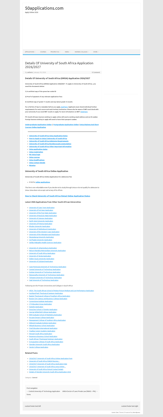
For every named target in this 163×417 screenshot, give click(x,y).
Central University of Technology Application (45, 269)
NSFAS (67, 52)
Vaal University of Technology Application (43, 280)
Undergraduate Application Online (38, 125)
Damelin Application (36, 307)
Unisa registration (36, 152)
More (95, 52)
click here (84, 112)
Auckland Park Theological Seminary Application (46, 293)
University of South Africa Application (42, 253)
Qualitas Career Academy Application (42, 331)
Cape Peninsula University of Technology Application (47, 267)
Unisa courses (34, 157)
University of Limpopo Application (41, 218)
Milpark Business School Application (42, 326)
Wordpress (136, 412)
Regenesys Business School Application (43, 336)
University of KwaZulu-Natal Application (43, 216)
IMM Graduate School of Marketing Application (45, 315)
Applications (29, 52)
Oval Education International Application (43, 328)
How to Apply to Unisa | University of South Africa (48, 138)
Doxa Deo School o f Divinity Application (43, 309)
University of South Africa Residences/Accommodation (50, 144)
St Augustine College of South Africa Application (46, 342)
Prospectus (55, 52)
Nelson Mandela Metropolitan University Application (47, 251)
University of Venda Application (40, 256)
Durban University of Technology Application (45, 272)
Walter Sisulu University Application (41, 259)
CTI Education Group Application (40, 304)
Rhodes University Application (39, 226)
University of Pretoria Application (40, 224)
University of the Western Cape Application (44, 232)
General (34, 377)
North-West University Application (41, 221)
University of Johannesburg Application (43, 248)
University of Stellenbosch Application (42, 229)
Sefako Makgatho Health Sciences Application (45, 243)
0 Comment (96, 72)
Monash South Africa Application (40, 334)
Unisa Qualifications (36, 160)
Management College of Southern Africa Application (47, 320)
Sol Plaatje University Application (40, 240)
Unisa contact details (37, 163)
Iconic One (115, 412)
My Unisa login (34, 155)
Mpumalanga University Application (41, 237)
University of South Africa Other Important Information (50, 146)
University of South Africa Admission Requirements (48, 141)
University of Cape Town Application (42, 208)
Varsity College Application (38, 347)
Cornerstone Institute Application (41, 301)
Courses (43, 52)
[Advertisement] (81, 32)
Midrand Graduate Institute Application (42, 323)
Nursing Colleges (81, 52)
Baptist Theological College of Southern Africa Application (49, 296)
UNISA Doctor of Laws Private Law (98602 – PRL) (80, 391)
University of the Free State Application (43, 213)
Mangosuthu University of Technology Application (46, 275)
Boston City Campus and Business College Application (48, 299)
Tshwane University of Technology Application (45, 278)
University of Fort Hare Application (41, 210)
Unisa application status (38, 149)
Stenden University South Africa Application (44, 344)
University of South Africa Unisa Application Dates (48, 136)
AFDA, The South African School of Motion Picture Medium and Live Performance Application (61, 291)
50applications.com (44, 8)
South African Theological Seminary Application (45, 339)
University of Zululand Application (41, 261)
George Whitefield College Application (42, 312)
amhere (30, 72)
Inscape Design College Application (41, 317)
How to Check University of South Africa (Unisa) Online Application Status (57, 196)
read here (64, 107)
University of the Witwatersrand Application (44, 234)
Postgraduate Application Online (66, 125)
